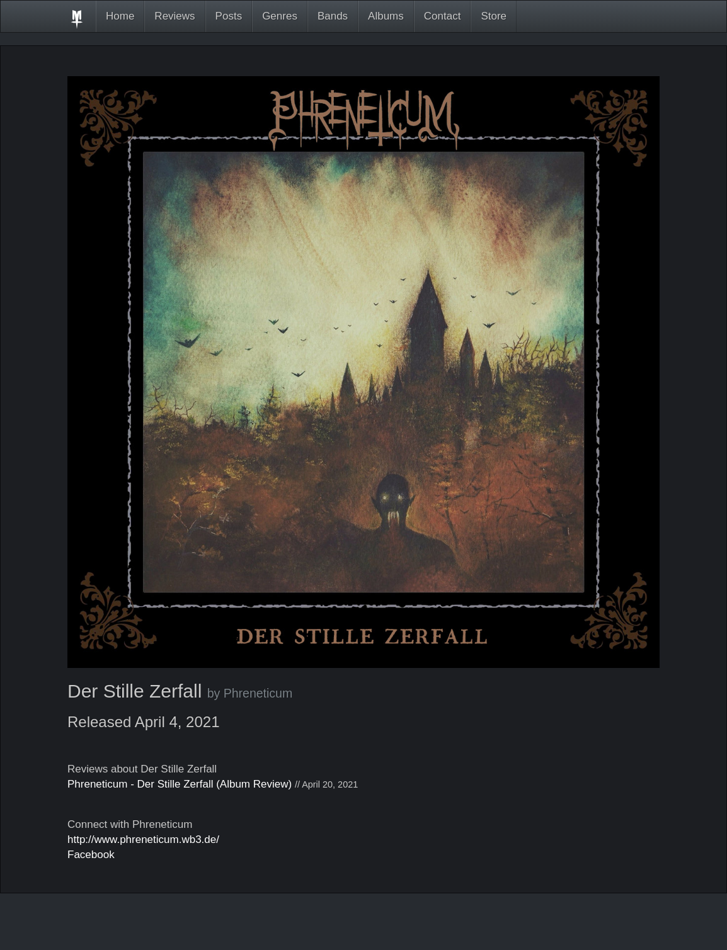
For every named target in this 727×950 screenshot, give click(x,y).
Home (120, 16)
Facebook (91, 855)
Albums (386, 16)
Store (494, 16)
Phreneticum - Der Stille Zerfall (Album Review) (179, 784)
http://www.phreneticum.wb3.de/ (143, 839)
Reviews (174, 16)
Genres (279, 16)
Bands (333, 16)
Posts (229, 16)
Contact (442, 16)
